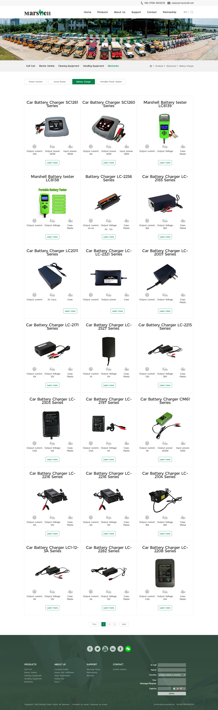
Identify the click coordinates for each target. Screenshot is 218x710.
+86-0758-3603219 (154, 3)
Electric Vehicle (46, 66)
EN (185, 12)
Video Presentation (62, 675)
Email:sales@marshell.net (164, 704)
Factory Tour (59, 678)
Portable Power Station (111, 81)
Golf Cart (30, 66)
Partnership (169, 12)
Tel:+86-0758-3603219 (184, 704)
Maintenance (92, 672)
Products (102, 12)
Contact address (120, 669)
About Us (119, 12)
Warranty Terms (93, 669)
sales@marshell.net (183, 3)
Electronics (113, 66)
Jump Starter (60, 81)
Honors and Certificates (64, 672)
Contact (152, 12)
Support (136, 12)
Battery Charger (186, 66)
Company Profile (61, 669)
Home (87, 12)
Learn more (52, 162)
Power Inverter (35, 81)
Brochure (90, 675)
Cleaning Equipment (68, 66)
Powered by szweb (80, 704)
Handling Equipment (93, 66)
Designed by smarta (98, 704)
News (56, 682)
